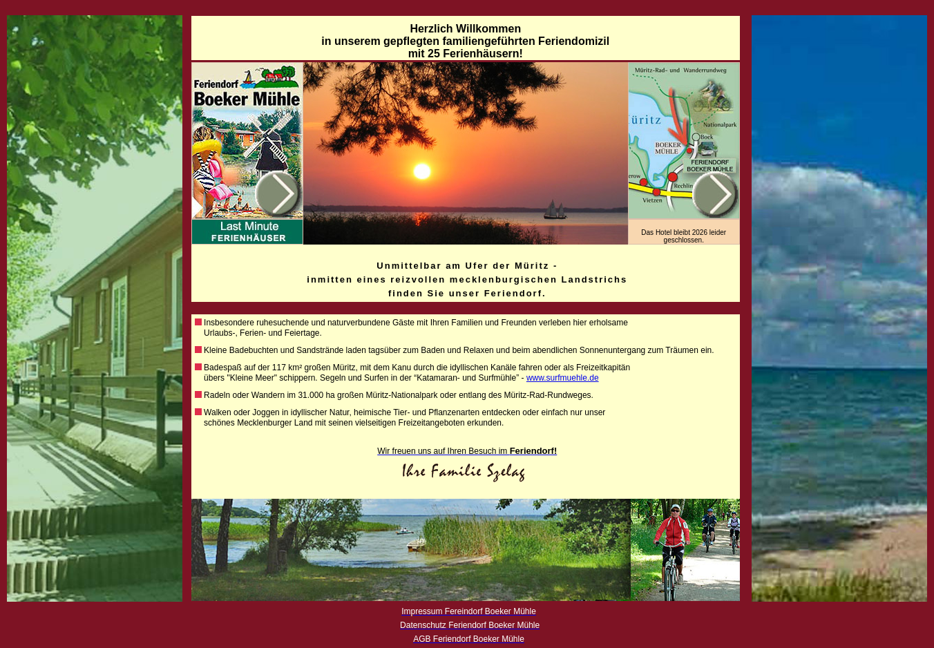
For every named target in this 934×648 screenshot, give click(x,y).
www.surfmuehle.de (562, 378)
